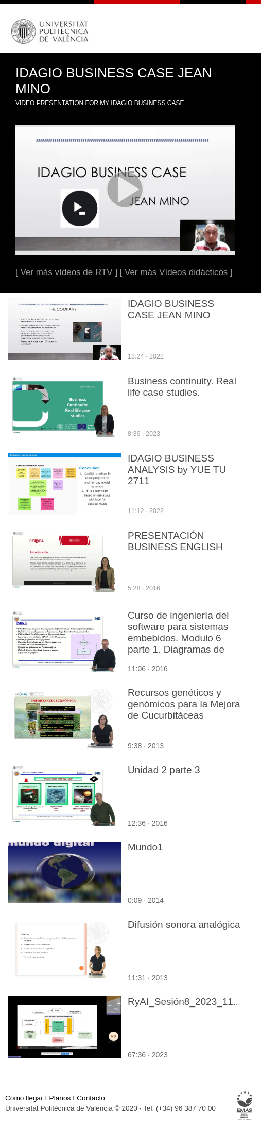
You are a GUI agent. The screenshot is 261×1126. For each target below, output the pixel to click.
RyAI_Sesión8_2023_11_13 (189, 1001)
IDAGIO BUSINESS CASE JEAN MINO (171, 309)
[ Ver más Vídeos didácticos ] (176, 272)
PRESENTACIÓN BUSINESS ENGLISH (175, 541)
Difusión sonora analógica (184, 924)
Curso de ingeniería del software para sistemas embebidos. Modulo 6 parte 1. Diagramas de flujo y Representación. (178, 638)
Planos (60, 1098)
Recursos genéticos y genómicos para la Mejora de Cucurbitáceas (184, 704)
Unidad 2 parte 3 (164, 769)
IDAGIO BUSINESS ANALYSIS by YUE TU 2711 (177, 469)
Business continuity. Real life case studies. (182, 387)
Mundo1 (145, 847)
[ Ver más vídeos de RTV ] (66, 272)
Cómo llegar (24, 1098)
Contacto (91, 1098)
